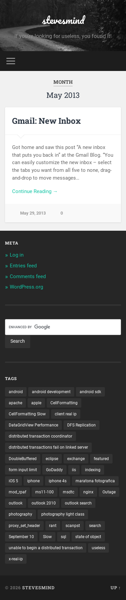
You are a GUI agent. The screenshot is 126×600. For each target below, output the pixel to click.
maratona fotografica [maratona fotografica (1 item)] (95, 481)
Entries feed (23, 266)
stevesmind (63, 20)
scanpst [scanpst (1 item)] (73, 525)
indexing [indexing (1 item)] (92, 469)
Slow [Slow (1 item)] (47, 536)
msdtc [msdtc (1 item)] (68, 492)
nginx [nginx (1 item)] (88, 492)
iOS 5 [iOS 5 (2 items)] (13, 481)
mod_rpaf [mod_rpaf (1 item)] (17, 492)
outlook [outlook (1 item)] (16, 503)
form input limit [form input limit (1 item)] (23, 469)
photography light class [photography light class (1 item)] (62, 514)
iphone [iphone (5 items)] (33, 481)
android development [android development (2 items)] (51, 391)
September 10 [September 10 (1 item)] (21, 536)
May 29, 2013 (33, 213)
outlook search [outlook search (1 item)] (78, 503)
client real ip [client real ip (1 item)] (66, 414)
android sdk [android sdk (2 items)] (90, 391)
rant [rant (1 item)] (52, 525)
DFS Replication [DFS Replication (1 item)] (81, 425)
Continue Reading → (35, 191)
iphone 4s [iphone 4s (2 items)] (58, 481)
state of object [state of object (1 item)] (88, 536)
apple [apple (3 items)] (36, 403)
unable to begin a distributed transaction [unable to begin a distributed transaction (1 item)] (46, 548)
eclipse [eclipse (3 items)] (52, 458)
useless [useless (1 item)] (98, 548)
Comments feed (28, 276)
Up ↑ (116, 587)
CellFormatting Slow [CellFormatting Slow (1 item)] (27, 414)
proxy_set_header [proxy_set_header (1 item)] (24, 525)
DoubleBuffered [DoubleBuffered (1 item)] (23, 458)
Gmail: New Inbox (46, 120)
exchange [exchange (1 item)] (76, 458)
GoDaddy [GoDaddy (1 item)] (54, 469)
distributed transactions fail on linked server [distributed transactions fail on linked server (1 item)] (48, 447)
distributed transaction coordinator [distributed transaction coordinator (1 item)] (40, 436)
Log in (17, 255)
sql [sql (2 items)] (63, 536)
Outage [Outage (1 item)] (109, 492)
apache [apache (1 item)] (15, 403)
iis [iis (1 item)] (74, 469)
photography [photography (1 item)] (20, 514)
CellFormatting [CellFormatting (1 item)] (64, 403)
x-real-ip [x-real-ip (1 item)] (16, 559)
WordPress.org (26, 287)
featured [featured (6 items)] (101, 458)
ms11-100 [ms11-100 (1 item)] (44, 492)
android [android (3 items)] (16, 391)
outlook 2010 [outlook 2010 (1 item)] (44, 503)
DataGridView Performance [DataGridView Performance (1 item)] (33, 425)
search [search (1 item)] (95, 525)
